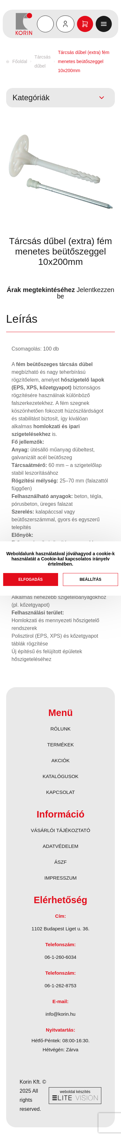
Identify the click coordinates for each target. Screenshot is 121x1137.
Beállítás (90, 579)
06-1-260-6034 (60, 957)
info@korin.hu (60, 1014)
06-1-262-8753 (60, 985)
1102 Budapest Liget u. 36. (60, 928)
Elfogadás (30, 579)
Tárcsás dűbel (43, 61)
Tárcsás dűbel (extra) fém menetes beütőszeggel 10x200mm (83, 61)
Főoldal (19, 61)
